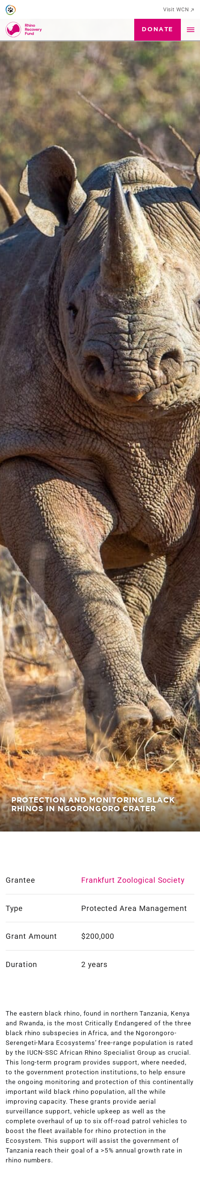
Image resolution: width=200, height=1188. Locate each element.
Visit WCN (178, 9)
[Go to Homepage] (25, 29)
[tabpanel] (100, 416)
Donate (157, 29)
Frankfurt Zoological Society (133, 880)
